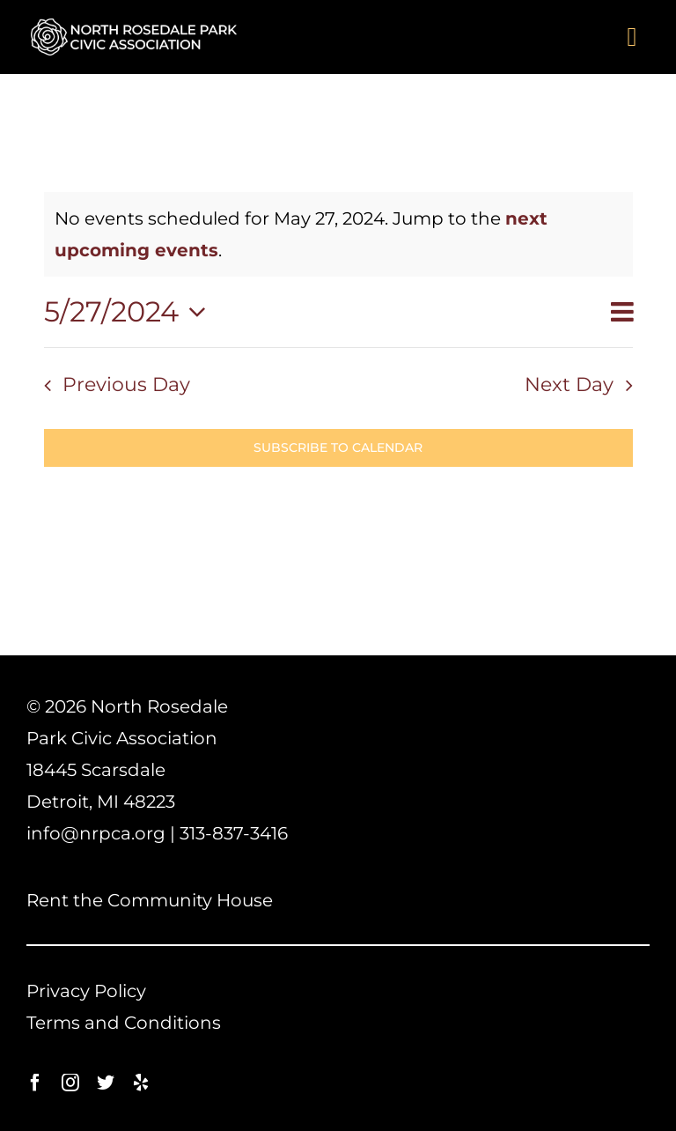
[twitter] (105, 1082)
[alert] (338, 234)
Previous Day (126, 384)
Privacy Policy (86, 991)
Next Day (569, 384)
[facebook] (35, 1082)
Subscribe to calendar (338, 447)
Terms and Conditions (123, 1022)
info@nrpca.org (95, 833)
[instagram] (70, 1082)
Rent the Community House (149, 900)
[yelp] (141, 1082)
